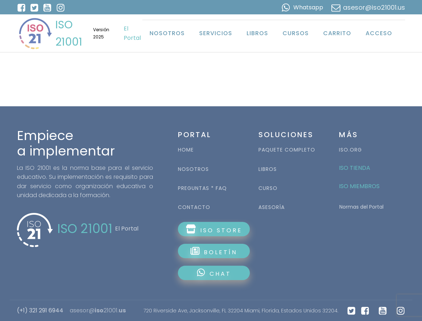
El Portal (132, 33)
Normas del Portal (361, 206)
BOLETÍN (214, 251)
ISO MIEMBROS (360, 186)
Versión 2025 (101, 33)
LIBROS (267, 169)
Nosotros (167, 33)
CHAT (214, 273)
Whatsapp (308, 7)
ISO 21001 (68, 33)
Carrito (337, 33)
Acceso (379, 33)
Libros (257, 33)
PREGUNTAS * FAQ (202, 188)
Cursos (296, 33)
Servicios (215, 33)
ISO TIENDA (354, 168)
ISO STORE (214, 229)
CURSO (267, 188)
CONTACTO (194, 207)
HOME (186, 150)
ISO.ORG (350, 150)
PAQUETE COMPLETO (286, 150)
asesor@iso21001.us (374, 7)
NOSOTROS (193, 169)
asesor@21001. (98, 311)
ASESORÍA (271, 207)
